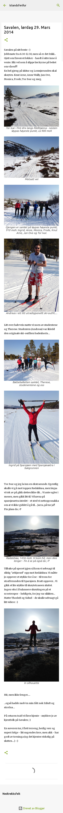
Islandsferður (17, 5)
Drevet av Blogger (31, 808)
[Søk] (58, 5)
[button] (6, 40)
